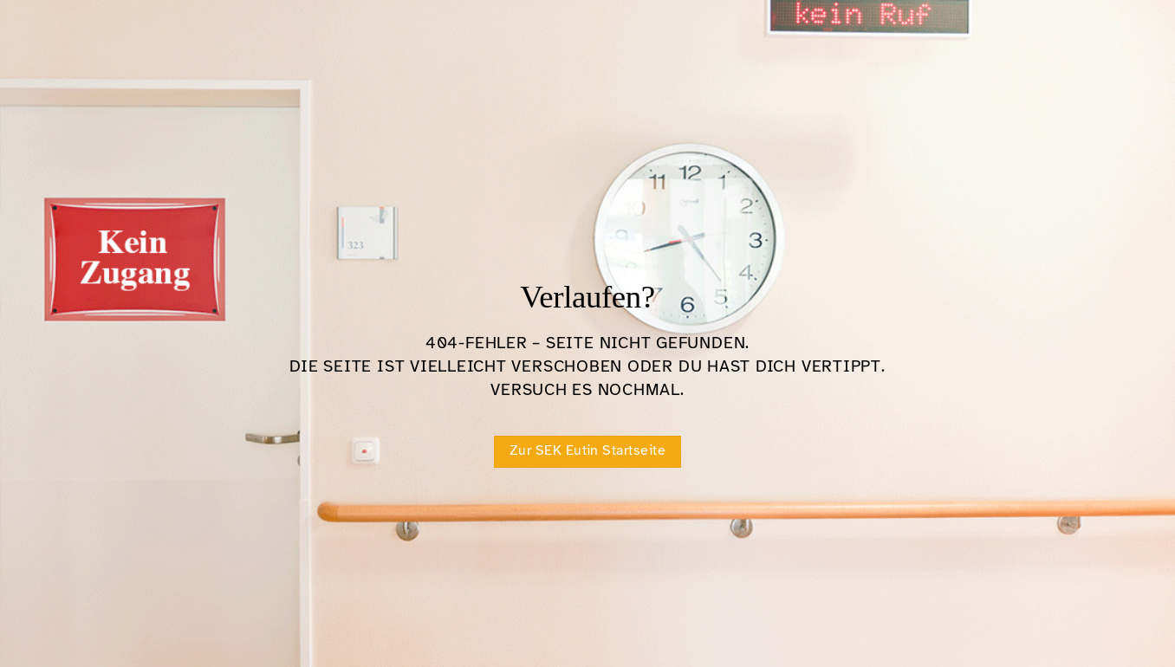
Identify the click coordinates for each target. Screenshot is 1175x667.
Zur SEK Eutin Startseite (588, 450)
